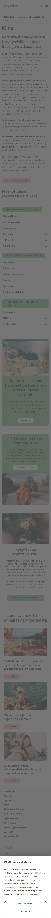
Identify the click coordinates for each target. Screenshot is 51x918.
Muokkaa (25, 911)
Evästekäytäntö (36, 894)
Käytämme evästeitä (17, 862)
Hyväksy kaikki (25, 904)
